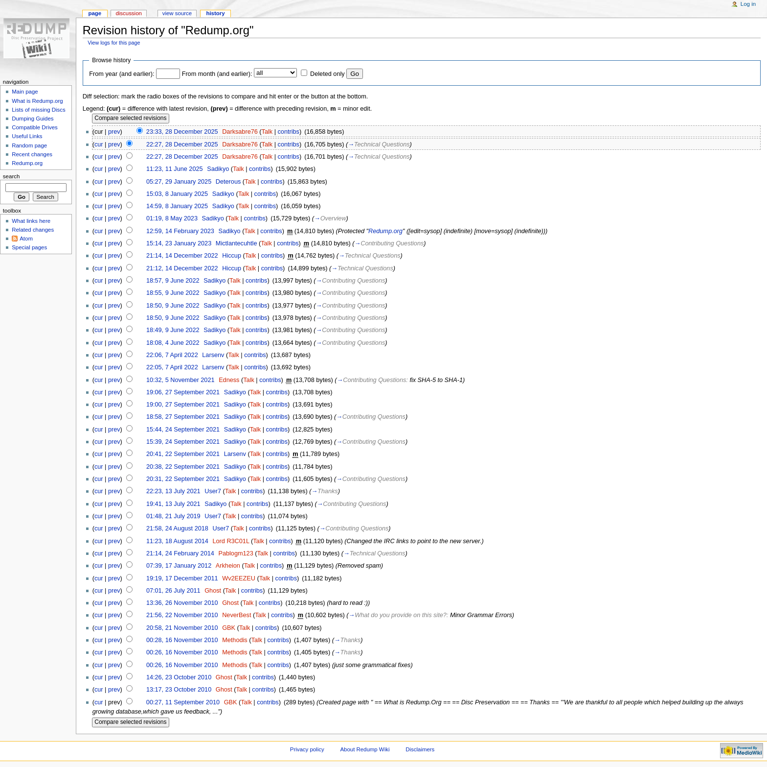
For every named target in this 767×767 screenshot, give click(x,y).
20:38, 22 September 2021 (183, 466)
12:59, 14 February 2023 (180, 231)
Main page (25, 92)
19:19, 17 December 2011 (182, 578)
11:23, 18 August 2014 (177, 541)
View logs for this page (114, 43)
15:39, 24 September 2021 (183, 441)
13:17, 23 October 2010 (178, 689)
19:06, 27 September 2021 (183, 392)
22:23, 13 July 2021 (173, 491)
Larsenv (213, 355)
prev (114, 131)
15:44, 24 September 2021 (183, 429)
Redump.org (385, 231)
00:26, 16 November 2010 (182, 652)
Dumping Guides (32, 118)
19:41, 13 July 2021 (173, 504)
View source (177, 13)
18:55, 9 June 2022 (173, 292)
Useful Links (27, 136)
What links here (31, 221)
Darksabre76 (240, 131)
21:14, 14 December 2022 (182, 255)
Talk (267, 131)
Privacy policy (307, 749)
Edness (229, 380)
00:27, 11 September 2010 (183, 702)
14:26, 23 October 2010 (178, 677)
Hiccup (231, 255)
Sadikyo (218, 169)
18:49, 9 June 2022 (173, 330)
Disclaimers (420, 749)
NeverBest (236, 615)
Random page (29, 145)
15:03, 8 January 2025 (177, 194)
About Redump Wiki (365, 749)
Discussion (128, 13)
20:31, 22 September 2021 (183, 479)
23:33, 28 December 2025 (182, 131)
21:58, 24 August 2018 (177, 528)
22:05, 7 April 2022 (172, 367)
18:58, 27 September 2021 (183, 416)
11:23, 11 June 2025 (174, 169)
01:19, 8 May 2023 (172, 218)
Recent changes (32, 154)
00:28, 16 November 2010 (182, 640)
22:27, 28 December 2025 (182, 144)
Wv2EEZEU (238, 578)
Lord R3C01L (230, 541)
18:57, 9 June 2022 (173, 280)
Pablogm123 (235, 553)
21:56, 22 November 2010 (182, 615)
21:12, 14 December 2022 (182, 268)
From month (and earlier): (217, 74)
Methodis (234, 640)
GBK (228, 627)
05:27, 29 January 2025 (178, 181)
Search (11, 176)
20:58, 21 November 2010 (182, 627)
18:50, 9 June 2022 (173, 305)
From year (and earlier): (121, 74)
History (215, 13)
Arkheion (228, 565)
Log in (748, 4)
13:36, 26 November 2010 (182, 602)
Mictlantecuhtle (236, 243)
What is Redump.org (37, 101)
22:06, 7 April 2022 (172, 355)
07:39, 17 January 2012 (178, 565)
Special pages (29, 247)
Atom (26, 238)
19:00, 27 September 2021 (183, 404)
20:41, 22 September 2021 (183, 454)
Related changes (33, 230)
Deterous (228, 181)
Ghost (212, 590)
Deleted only (327, 74)
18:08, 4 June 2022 (173, 342)
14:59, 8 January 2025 (177, 206)
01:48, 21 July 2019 (173, 516)
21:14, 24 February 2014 (180, 553)
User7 (212, 491)
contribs (288, 131)
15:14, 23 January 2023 (178, 243)
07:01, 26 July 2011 (173, 590)
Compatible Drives (35, 127)
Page (94, 13)
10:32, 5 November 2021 (180, 380)
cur (98, 144)
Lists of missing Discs (38, 110)
